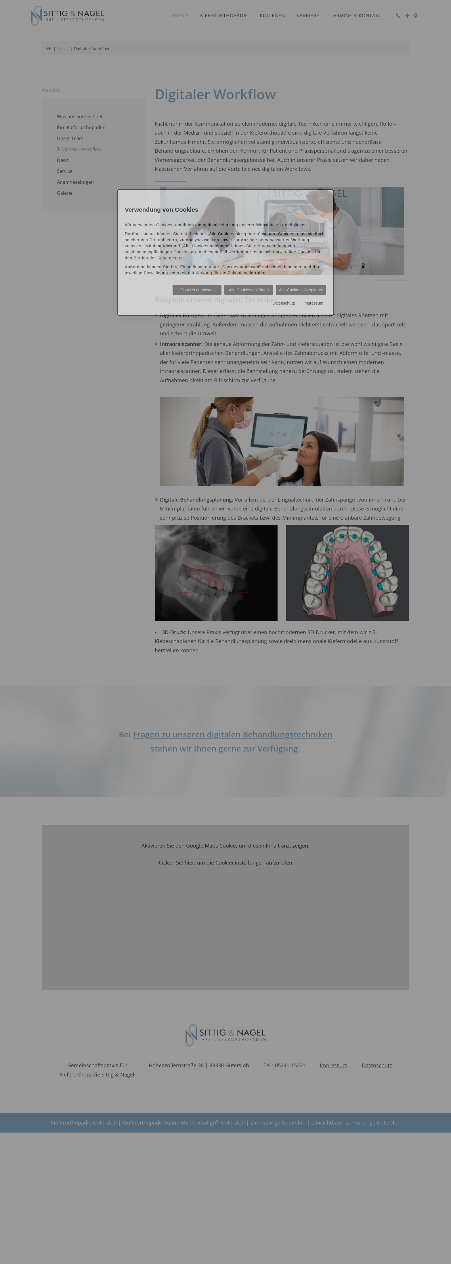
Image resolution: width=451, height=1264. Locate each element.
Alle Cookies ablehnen (249, 290)
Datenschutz (283, 303)
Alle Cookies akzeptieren (301, 290)
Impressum (313, 303)
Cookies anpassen (196, 290)
